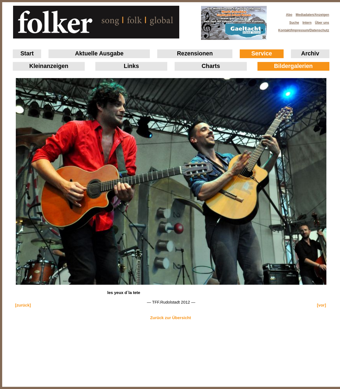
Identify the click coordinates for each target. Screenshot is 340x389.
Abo (289, 15)
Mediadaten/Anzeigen (312, 15)
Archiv (310, 53)
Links (131, 66)
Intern (306, 23)
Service (261, 53)
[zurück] (23, 305)
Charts (211, 66)
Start (27, 53)
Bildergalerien (293, 66)
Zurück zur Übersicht (170, 317)
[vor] (321, 305)
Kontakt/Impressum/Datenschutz (302, 28)
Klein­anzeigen (48, 66)
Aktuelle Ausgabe (99, 53)
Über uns (322, 23)
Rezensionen (195, 53)
